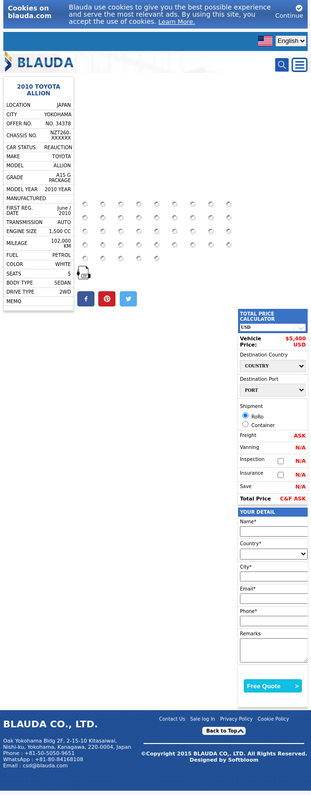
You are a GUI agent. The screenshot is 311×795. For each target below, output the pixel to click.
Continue (289, 11)
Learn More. (176, 21)
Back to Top (221, 735)
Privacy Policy (236, 723)
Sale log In (202, 723)
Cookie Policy (273, 723)
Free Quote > (273, 690)
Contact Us (172, 723)
